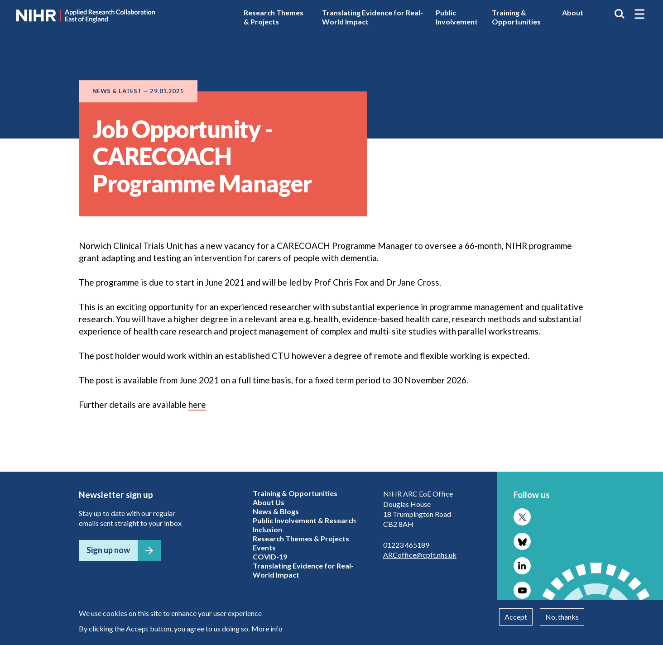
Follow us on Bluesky (522, 541)
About (572, 12)
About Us (268, 502)
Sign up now (108, 550)
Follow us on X (522, 517)
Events (264, 547)
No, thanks (562, 616)
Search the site (619, 14)
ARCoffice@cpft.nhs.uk (419, 554)
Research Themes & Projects (273, 17)
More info (267, 628)
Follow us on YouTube (522, 590)
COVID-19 (270, 556)
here (197, 404)
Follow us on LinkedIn (522, 565)
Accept (515, 616)
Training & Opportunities (516, 17)
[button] (639, 14)
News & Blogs (276, 511)
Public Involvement (457, 17)
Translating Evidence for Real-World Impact (372, 17)
